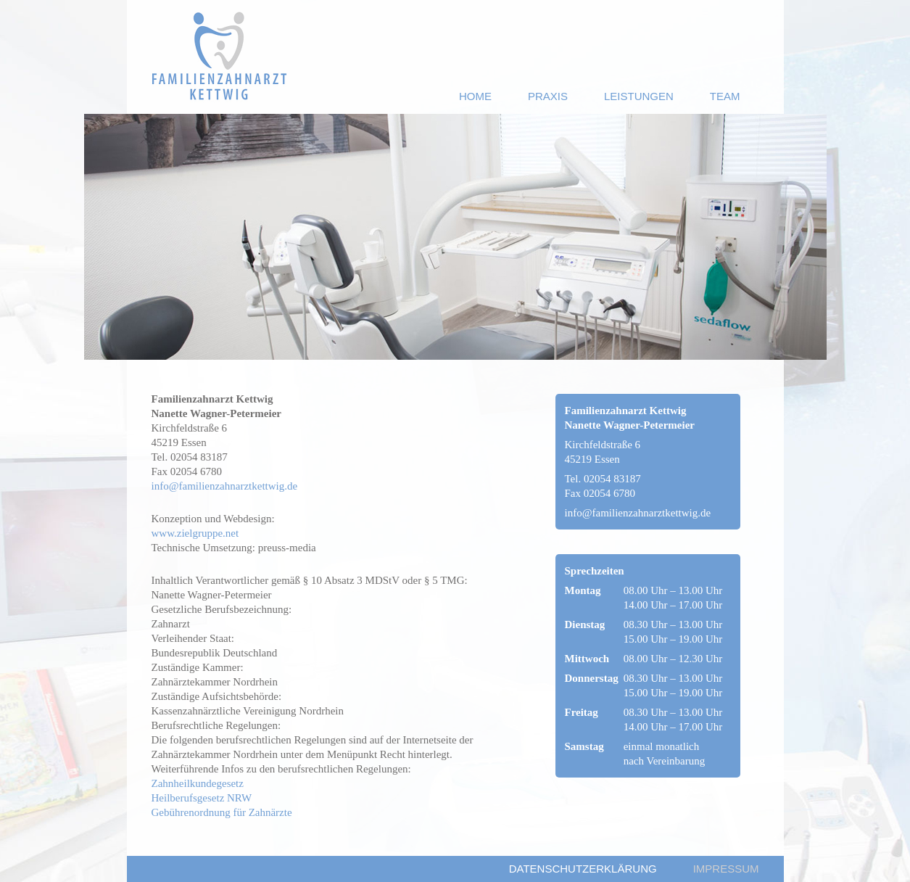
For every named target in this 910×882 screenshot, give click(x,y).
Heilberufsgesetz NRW (202, 798)
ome (475, 96)
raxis (548, 96)
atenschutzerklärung (583, 868)
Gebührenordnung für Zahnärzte (222, 812)
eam (725, 96)
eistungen (639, 96)
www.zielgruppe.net (195, 533)
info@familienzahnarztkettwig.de (225, 486)
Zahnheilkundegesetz (198, 783)
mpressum (726, 868)
